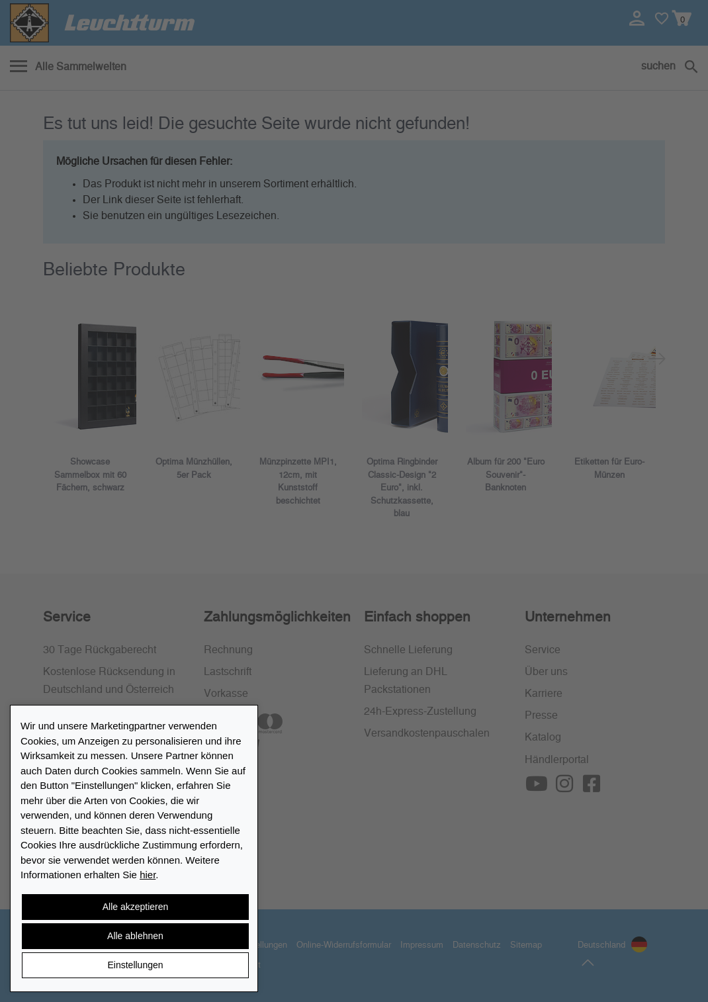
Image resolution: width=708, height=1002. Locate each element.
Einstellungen (135, 965)
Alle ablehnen (135, 936)
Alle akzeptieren (136, 906)
